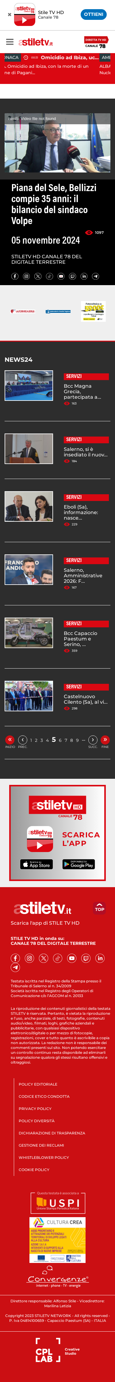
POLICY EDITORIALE (38, 1084)
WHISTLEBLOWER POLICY (44, 1157)
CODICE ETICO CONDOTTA (44, 1096)
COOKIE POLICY (34, 1169)
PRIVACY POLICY (35, 1108)
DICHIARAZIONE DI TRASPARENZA (52, 1133)
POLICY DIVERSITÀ (37, 1121)
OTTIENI (93, 14)
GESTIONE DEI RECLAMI (41, 1145)
